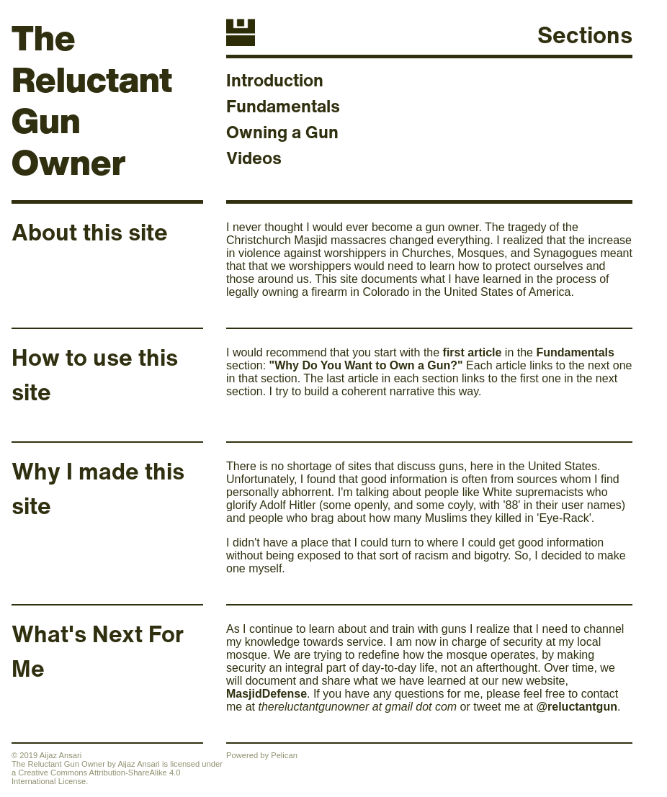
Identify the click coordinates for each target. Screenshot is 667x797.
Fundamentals (283, 106)
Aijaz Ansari (138, 764)
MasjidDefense (266, 694)
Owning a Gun (282, 132)
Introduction (274, 80)
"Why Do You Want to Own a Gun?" (366, 365)
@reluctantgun (576, 707)
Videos (254, 158)
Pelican (284, 755)
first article (472, 352)
